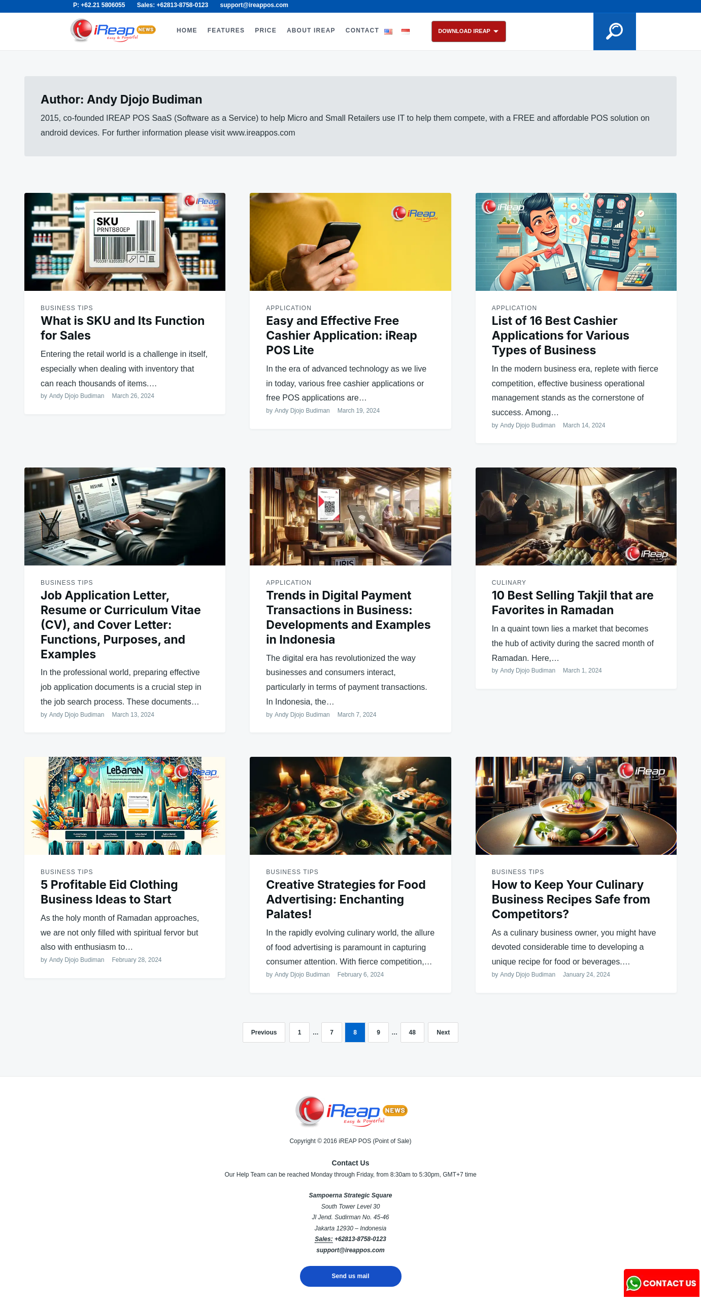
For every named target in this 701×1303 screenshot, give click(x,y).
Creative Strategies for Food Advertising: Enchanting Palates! (345, 899)
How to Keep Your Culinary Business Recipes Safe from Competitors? (571, 899)
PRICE (266, 30)
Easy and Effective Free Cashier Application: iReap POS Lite (341, 335)
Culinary (509, 582)
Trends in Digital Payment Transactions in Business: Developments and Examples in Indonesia (348, 617)
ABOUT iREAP (311, 30)
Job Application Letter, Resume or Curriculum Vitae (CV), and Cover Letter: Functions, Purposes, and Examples (121, 624)
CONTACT (362, 30)
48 (412, 1032)
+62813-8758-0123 (360, 1239)
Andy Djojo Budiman (77, 395)
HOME (187, 30)
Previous (264, 1032)
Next (443, 1032)
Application (288, 308)
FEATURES (226, 30)
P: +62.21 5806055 (99, 5)
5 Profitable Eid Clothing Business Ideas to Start (109, 892)
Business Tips (67, 308)
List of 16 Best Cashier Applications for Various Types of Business (560, 335)
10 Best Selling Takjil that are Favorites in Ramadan (573, 602)
